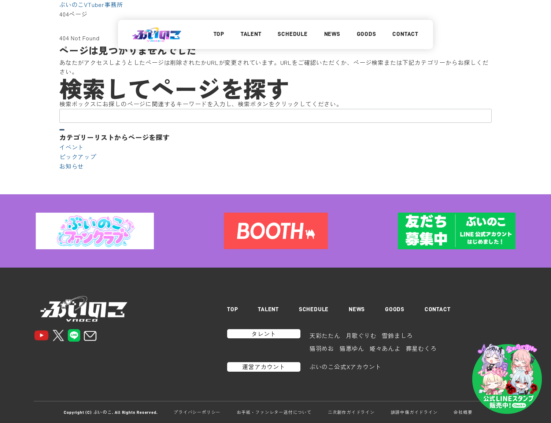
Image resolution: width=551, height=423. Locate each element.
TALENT (251, 34)
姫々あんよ (385, 348)
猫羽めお (322, 348)
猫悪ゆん (352, 348)
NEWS (332, 34)
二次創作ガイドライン (351, 412)
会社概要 (463, 412)
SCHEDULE (292, 34)
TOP (219, 34)
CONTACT (405, 34)
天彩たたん (325, 335)
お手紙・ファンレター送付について (274, 412)
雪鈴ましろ (397, 335)
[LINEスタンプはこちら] (507, 379)
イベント (71, 147)
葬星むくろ (421, 348)
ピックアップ (77, 156)
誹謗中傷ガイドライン (414, 412)
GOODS (366, 34)
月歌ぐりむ (361, 335)
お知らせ (71, 166)
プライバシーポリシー (197, 412)
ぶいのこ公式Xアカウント (345, 366)
